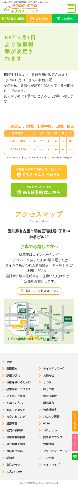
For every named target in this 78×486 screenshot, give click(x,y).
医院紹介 (11, 368)
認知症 (10, 457)
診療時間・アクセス (18, 389)
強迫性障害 (50, 409)
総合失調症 (50, 396)
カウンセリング (15, 416)
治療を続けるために (18, 382)
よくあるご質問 (15, 396)
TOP (9, 361)
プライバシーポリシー (56, 451)
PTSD (46, 423)
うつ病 (47, 382)
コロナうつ (50, 430)
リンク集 (48, 457)
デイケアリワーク (54, 368)
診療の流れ (13, 375)
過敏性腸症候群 (15, 437)
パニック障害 (51, 416)
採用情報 (48, 444)
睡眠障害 (48, 402)
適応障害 (11, 423)
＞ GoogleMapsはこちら (25, 339)
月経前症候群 (14, 451)
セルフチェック (15, 409)
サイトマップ (51, 464)
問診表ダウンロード (55, 437)
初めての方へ (14, 402)
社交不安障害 (14, 430)
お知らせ (48, 375)
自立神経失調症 (15, 444)
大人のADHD (14, 471)
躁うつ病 (48, 389)
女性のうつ (13, 464)
